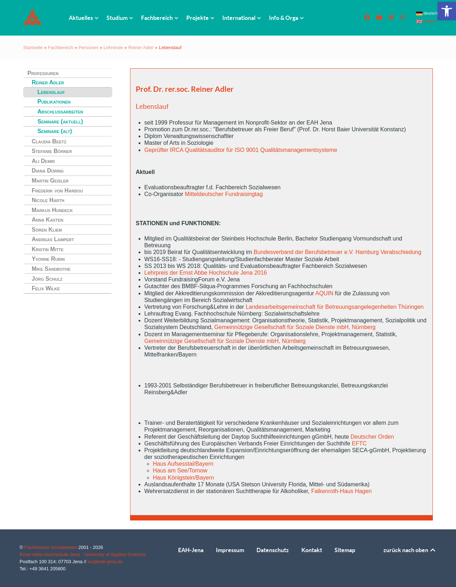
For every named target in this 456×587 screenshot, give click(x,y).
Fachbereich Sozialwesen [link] (51, 547)
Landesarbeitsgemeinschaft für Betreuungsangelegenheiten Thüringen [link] (335, 307)
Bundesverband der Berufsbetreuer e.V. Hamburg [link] (316, 252)
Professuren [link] (42, 73)
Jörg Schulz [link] (47, 279)
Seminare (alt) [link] (54, 131)
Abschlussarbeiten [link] (60, 112)
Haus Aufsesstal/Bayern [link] (183, 464)
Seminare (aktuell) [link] (60, 121)
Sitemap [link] (345, 550)
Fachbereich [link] (60, 47)
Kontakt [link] (311, 550)
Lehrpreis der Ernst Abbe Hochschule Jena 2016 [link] (205, 273)
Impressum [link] (230, 550)
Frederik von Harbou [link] (57, 190)
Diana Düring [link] (48, 171)
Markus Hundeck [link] (52, 210)
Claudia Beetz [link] (49, 141)
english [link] (426, 21)
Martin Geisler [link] (50, 181)
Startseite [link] (33, 47)
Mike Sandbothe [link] (51, 269)
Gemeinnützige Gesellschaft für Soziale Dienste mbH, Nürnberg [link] (295, 327)
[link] (446, 11)
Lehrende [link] (113, 47)
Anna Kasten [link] (47, 220)
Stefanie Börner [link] (52, 151)
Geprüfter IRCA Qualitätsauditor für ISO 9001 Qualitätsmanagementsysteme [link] (240, 150)
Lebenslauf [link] (51, 92)
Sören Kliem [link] (47, 230)
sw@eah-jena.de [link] (105, 561)
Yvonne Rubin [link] (48, 259)
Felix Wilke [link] (46, 288)
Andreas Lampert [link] (53, 239)
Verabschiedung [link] (400, 252)
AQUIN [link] (324, 293)
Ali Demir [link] (43, 161)
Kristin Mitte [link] (47, 249)
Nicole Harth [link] (48, 200)
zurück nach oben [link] (409, 550)
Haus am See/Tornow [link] (180, 470)
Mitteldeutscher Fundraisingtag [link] (224, 194)
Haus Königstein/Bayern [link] (183, 478)
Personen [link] (88, 47)
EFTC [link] (359, 443)
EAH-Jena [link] (190, 550)
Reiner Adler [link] (141, 47)
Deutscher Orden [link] (372, 437)
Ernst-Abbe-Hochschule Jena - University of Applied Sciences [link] (83, 554)
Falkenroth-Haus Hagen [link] (341, 491)
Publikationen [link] (54, 102)
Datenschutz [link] (272, 550)
